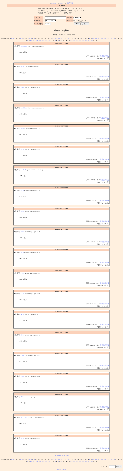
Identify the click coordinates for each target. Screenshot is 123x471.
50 (61, 40)
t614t (22, 294)
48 (55, 40)
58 (86, 40)
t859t (22, 66)
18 (59, 38)
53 (70, 40)
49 (58, 40)
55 (77, 40)
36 (114, 38)
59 (89, 40)
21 (68, 38)
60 (92, 40)
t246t (22, 128)
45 (46, 40)
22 (71, 38)
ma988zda (24, 108)
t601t (22, 356)
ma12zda (23, 170)
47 (52, 40)
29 (93, 38)
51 (64, 40)
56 (80, 40)
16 (53, 38)
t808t (22, 376)
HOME (53, 3)
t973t (22, 149)
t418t (22, 314)
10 (34, 38)
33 (105, 38)
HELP (61, 3)
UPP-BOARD (61, 469)
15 (49, 38)
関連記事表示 (104, 56)
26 (83, 38)
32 (102, 38)
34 (108, 38)
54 (74, 40)
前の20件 (58, 455)
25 (80, 38)
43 (40, 40)
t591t (22, 211)
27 (86, 38)
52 (67, 40)
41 (34, 40)
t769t (22, 87)
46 (49, 40)
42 (37, 40)
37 (117, 38)
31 (99, 38)
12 (40, 38)
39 (27, 40)
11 (37, 38)
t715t (22, 252)
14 (46, 38)
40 (31, 40)
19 (62, 38)
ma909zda (24, 46)
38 (120, 38)
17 (56, 38)
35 (111, 38)
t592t (22, 232)
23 (74, 38)
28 (89, 38)
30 (96, 38)
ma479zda (24, 417)
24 (77, 38)
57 (83, 40)
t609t (22, 335)
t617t (22, 190)
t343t (22, 397)
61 (95, 40)
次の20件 (65, 455)
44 (43, 40)
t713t (22, 273)
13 (43, 38)
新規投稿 (69, 3)
